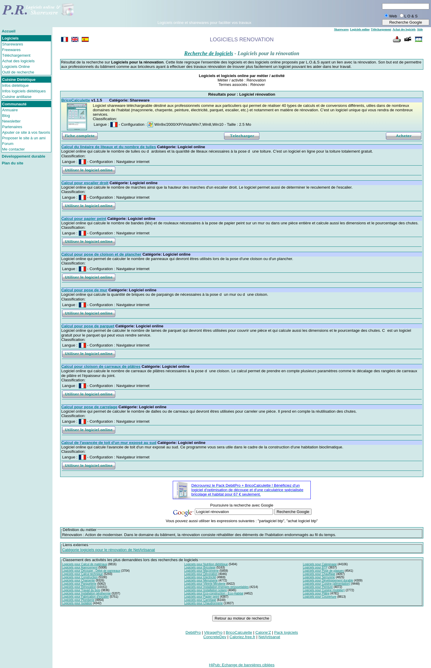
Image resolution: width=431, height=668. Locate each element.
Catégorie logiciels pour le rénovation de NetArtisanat (108, 550)
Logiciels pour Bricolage (199, 567)
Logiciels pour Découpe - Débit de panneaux (91, 570)
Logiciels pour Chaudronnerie (203, 603)
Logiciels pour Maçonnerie (201, 570)
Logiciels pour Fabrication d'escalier (85, 596)
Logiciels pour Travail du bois (81, 590)
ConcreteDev (214, 637)
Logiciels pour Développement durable (328, 580)
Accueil (8, 31)
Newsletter (11, 121)
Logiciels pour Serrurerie (319, 577)
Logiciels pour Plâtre (316, 593)
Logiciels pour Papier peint (201, 596)
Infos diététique (15, 85)
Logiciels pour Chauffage (319, 574)
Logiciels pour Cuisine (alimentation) (326, 583)
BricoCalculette (239, 632)
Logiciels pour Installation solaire (205, 590)
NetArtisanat (269, 637)
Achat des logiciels (18, 61)
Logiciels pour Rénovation (79, 587)
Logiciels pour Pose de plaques (323, 570)
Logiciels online (359, 29)
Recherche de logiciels (208, 53)
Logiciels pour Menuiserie (201, 580)
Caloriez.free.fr (242, 637)
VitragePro (213, 632)
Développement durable (23, 156)
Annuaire (10, 110)
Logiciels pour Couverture (319, 596)
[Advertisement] (204, 11)
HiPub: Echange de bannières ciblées (241, 665)
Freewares (11, 50)
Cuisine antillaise (17, 96)
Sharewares (12, 44)
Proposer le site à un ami (23, 138)
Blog (6, 115)
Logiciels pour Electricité (200, 577)
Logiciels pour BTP (315, 567)
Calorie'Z (263, 632)
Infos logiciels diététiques (24, 91)
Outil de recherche (18, 72)
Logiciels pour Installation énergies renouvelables (216, 587)
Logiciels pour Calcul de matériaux (84, 564)
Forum (8, 143)
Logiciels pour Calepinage (320, 564)
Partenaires (12, 127)
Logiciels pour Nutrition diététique (206, 564)
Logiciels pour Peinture (318, 587)
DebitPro (193, 632)
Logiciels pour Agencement (80, 567)
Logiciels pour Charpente (78, 580)
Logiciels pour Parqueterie (79, 583)
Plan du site (12, 163)
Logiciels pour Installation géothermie (86, 593)
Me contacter (13, 149)
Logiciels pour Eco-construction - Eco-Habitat (213, 593)
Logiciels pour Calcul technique (82, 574)
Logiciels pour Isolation (77, 603)
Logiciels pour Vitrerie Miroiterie (205, 583)
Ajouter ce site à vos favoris (26, 132)
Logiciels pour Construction (80, 577)
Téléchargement (16, 55)
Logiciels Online (16, 66)
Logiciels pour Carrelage (200, 600)
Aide (420, 29)
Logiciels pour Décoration (201, 574)
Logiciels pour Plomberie (78, 600)
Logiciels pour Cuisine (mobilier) (324, 590)
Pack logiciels (286, 632)
